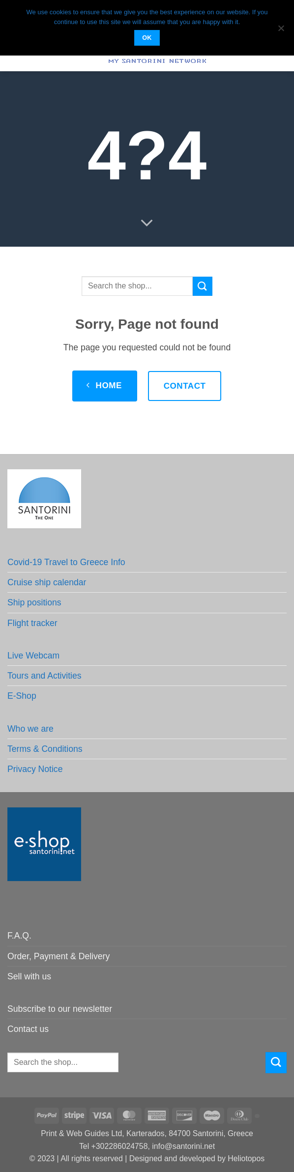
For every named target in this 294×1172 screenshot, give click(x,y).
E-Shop (21, 696)
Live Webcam (33, 655)
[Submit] (202, 286)
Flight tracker (32, 623)
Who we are (30, 729)
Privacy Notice (34, 769)
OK (147, 37)
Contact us (28, 1029)
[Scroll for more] (147, 223)
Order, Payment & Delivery (58, 956)
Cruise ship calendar (46, 582)
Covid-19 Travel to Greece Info (66, 562)
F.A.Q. (19, 936)
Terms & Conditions (45, 749)
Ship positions (34, 602)
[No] (281, 31)
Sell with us (29, 976)
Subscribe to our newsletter (59, 1009)
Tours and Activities (44, 676)
